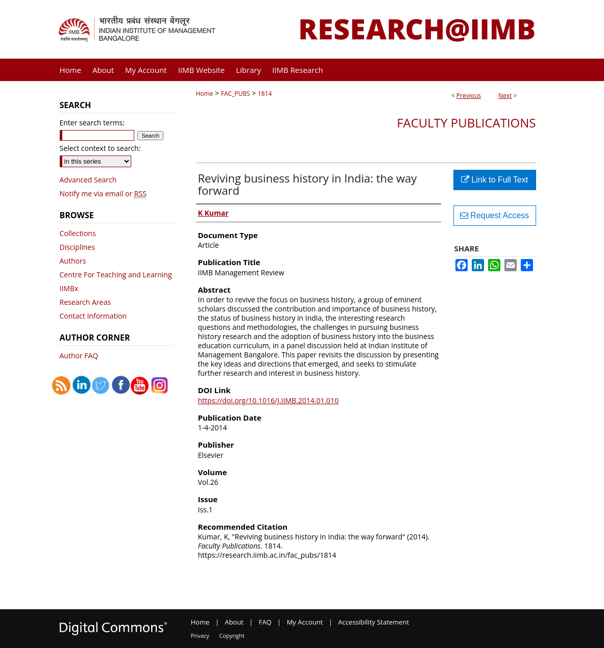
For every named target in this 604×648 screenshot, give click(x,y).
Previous (468, 95)
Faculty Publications (466, 122)
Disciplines (77, 247)
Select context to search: (100, 148)
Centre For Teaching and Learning (116, 274)
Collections (78, 233)
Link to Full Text (494, 179)
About (234, 622)
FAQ (265, 622)
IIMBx (69, 288)
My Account (305, 622)
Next (505, 95)
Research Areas (85, 302)
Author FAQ (79, 355)
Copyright (232, 635)
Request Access (494, 215)
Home (204, 93)
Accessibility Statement (373, 622)
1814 (265, 93)
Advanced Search (88, 180)
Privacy (200, 635)
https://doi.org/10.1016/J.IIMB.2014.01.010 (268, 400)
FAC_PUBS (235, 93)
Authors (73, 261)
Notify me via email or (103, 193)
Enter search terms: (92, 122)
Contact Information (93, 316)
